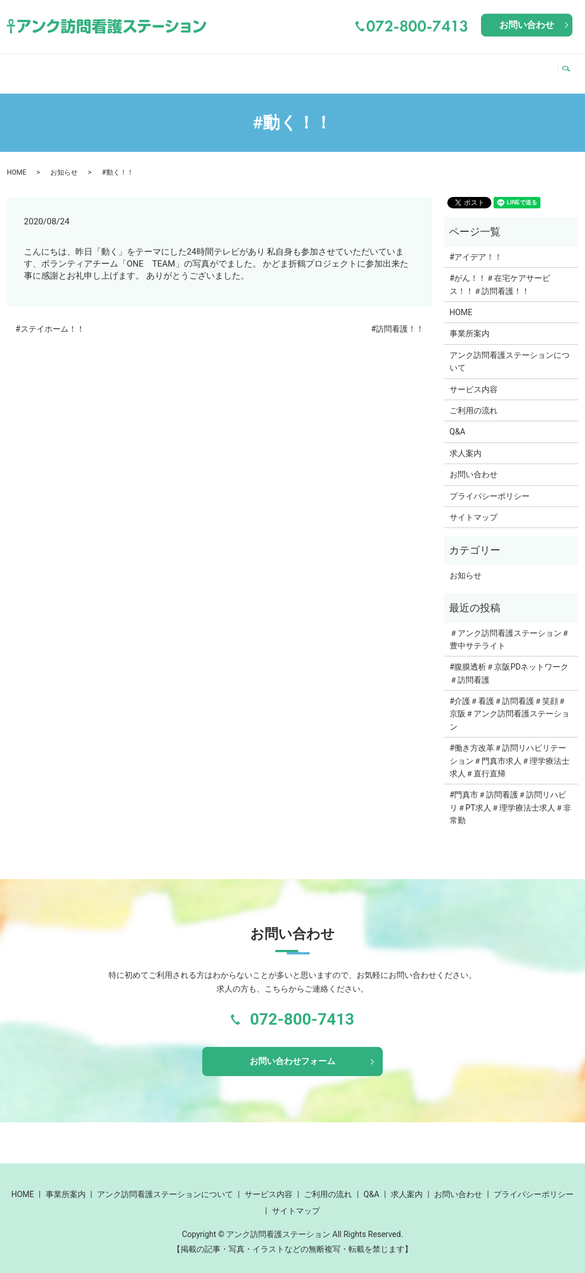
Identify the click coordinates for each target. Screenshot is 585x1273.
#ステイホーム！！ (50, 318)
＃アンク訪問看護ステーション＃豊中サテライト (510, 628)
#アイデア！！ (476, 246)
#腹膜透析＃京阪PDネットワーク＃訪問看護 (509, 662)
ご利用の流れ (431, 67)
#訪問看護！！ (397, 318)
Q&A (484, 67)
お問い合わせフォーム (292, 1051)
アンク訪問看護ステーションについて (214, 67)
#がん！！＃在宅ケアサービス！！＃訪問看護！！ (500, 273)
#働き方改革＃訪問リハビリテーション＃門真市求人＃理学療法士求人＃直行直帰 (510, 749)
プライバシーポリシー (490, 485)
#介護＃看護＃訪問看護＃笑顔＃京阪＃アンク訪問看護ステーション (510, 703)
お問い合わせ (526, 24)
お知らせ (64, 162)
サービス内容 (354, 67)
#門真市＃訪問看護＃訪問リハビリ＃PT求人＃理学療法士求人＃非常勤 (510, 796)
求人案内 (527, 67)
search (569, 67)
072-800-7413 (302, 1008)
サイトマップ (474, 506)
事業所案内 (80, 67)
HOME (27, 67)
